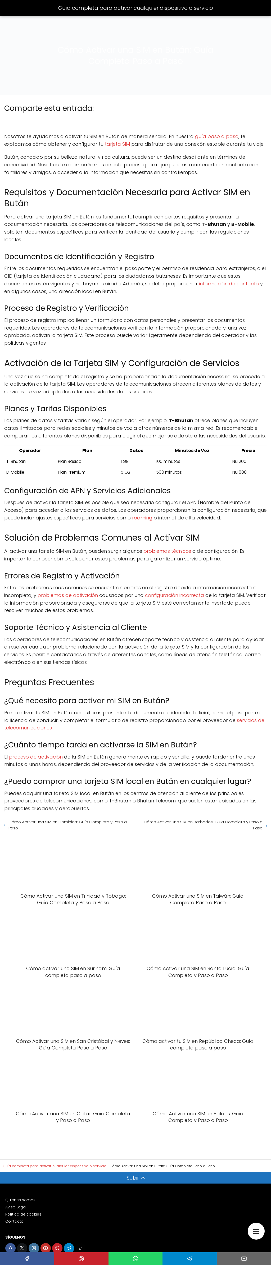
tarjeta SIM (117, 144)
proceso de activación (36, 756)
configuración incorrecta (174, 595)
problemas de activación (68, 595)
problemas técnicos (167, 551)
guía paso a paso (216, 136)
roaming (142, 517)
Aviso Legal (15, 1207)
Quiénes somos (20, 1200)
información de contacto (229, 283)
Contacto (14, 1221)
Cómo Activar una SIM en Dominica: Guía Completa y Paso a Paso (67, 825)
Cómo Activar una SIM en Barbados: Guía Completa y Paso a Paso (203, 825)
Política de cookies (23, 1214)
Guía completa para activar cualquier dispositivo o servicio (135, 8)
